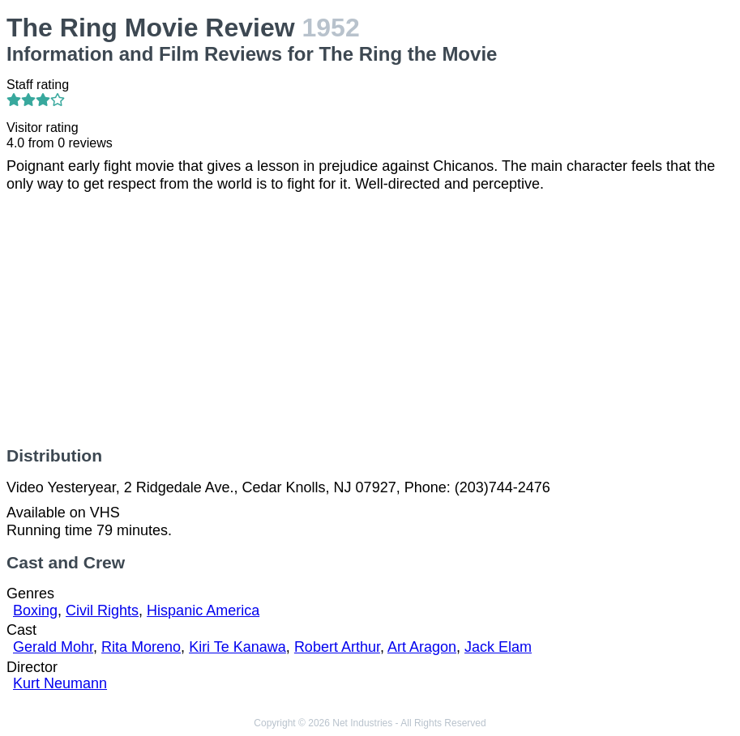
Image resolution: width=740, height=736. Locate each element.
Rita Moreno (141, 647)
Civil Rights (102, 610)
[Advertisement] (370, 319)
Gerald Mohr (53, 647)
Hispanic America (203, 610)
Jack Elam (498, 647)
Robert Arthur (337, 647)
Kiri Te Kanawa (237, 647)
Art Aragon (421, 647)
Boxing (35, 610)
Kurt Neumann (60, 683)
